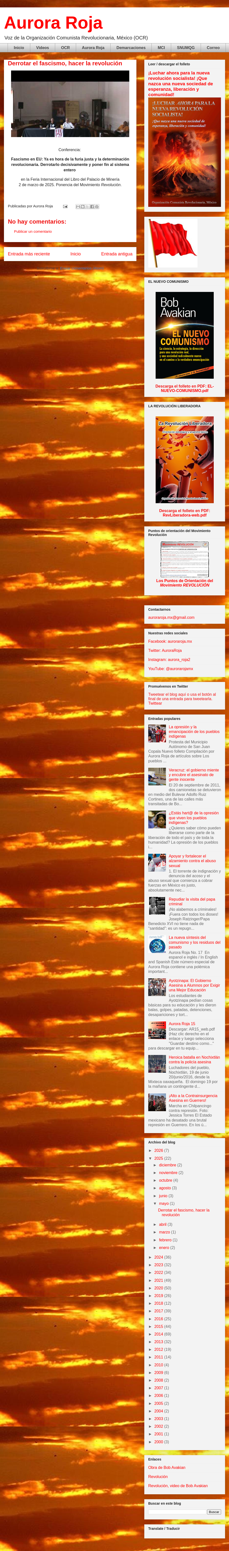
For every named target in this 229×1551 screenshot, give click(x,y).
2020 (159, 1288)
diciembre (168, 1165)
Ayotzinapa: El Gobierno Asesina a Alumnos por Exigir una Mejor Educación (194, 985)
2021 (159, 1280)
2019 (159, 1296)
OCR (65, 48)
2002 (159, 1426)
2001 (159, 1434)
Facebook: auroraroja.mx (170, 641)
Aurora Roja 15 (182, 1024)
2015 (159, 1326)
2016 (159, 1319)
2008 (159, 1380)
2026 (159, 1150)
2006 (159, 1395)
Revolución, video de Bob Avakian (178, 1486)
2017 (159, 1311)
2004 (159, 1411)
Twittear (155, 703)
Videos (42, 48)
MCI (161, 48)
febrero (166, 1240)
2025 (159, 1158)
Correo (213, 48)
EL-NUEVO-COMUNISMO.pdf (187, 388)
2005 (159, 1403)
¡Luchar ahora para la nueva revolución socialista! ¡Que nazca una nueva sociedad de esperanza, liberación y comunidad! (180, 83)
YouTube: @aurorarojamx (170, 669)
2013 (159, 1342)
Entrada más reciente (29, 253)
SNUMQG (186, 48)
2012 (159, 1349)
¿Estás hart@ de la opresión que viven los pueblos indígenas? (194, 817)
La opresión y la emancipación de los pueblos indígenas (194, 731)
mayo (164, 1203)
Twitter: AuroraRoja (165, 650)
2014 (159, 1334)
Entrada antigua (116, 253)
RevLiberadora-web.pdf (185, 515)
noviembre (169, 1173)
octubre (166, 1180)
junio (163, 1196)
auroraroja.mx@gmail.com (171, 617)
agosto (165, 1188)
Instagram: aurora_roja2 (169, 660)
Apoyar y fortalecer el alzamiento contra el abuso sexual (192, 861)
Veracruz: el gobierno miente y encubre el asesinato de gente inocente (194, 775)
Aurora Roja (53, 22)
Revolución (158, 1477)
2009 (159, 1373)
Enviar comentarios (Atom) (82, 268)
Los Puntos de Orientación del (184, 583)
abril (163, 1224)
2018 (159, 1303)
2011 (159, 1357)
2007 (159, 1388)
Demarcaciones (131, 48)
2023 (159, 1265)
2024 (159, 1257)
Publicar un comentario (33, 231)
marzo (165, 1232)
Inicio (19, 48)
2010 (159, 1365)
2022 (159, 1272)
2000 (159, 1442)
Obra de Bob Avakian (166, 1467)
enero (164, 1248)
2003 (159, 1419)
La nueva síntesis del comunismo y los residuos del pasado (194, 942)
